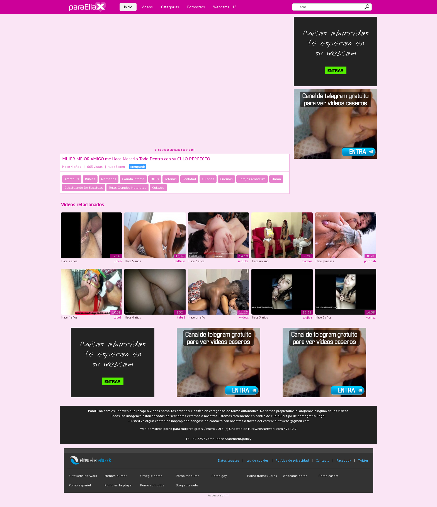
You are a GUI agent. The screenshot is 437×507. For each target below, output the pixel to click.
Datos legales (228, 460)
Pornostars (196, 6)
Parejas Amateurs (252, 179)
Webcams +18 (225, 6)
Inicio (128, 6)
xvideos (307, 261)
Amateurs (71, 179)
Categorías (170, 6)
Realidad (189, 179)
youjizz (307, 317)
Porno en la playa (118, 485)
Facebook (343, 460)
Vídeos (147, 6)
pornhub (370, 261)
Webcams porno (295, 476)
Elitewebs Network (83, 476)
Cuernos (226, 179)
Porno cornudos (152, 485)
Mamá (276, 179)
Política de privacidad (292, 460)
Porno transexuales (262, 476)
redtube (179, 261)
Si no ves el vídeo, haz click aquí (175, 149)
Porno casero (329, 476)
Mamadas (108, 179)
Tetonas (171, 179)
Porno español (80, 485)
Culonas (208, 179)
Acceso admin (218, 495)
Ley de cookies (257, 460)
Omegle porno (151, 476)
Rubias (90, 179)
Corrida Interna (133, 179)
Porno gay (219, 476)
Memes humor (116, 476)
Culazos (158, 187)
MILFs (154, 179)
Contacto (322, 460)
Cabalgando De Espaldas (83, 187)
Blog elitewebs (187, 485)
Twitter (363, 460)
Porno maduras (187, 476)
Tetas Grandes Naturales (127, 187)
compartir (137, 167)
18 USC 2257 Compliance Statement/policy (218, 439)
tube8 (118, 261)
